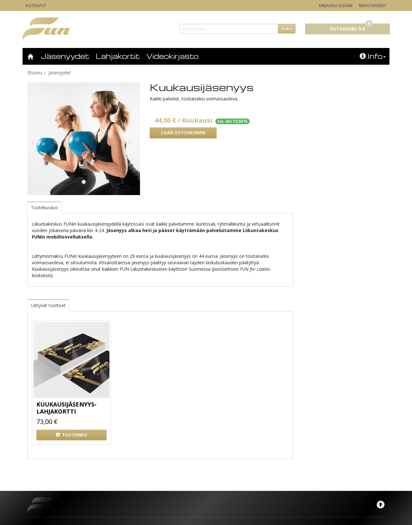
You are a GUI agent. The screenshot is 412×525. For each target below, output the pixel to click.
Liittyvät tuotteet (48, 305)
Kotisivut (36, 5)
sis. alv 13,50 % (233, 121)
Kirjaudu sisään (335, 5)
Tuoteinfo (71, 435)
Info (373, 56)
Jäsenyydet (65, 56)
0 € (351, 27)
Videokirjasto (172, 56)
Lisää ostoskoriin (183, 133)
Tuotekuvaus (44, 207)
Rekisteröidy (372, 5)
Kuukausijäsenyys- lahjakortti (66, 408)
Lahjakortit (118, 56)
